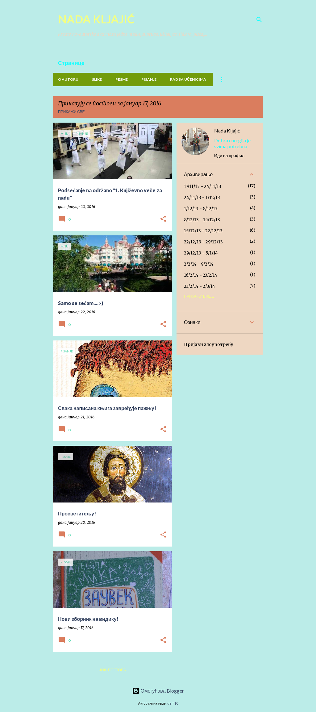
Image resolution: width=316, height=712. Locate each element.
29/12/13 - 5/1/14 (201, 253)
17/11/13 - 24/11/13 (202, 186)
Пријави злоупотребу (208, 344)
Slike (97, 79)
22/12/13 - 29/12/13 (203, 242)
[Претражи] (259, 19)
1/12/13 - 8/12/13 (201, 208)
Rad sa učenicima (188, 79)
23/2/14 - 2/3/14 (199, 286)
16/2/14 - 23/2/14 (200, 275)
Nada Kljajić (227, 130)
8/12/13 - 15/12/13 (202, 219)
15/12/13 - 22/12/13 (203, 231)
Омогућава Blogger (158, 691)
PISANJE (148, 79)
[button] (163, 219)
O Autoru (68, 79)
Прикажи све (71, 111)
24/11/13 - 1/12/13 (202, 197)
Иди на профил (229, 155)
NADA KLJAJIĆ (96, 19)
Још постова (112, 670)
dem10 (172, 703)
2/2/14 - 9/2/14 (199, 264)
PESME (121, 79)
